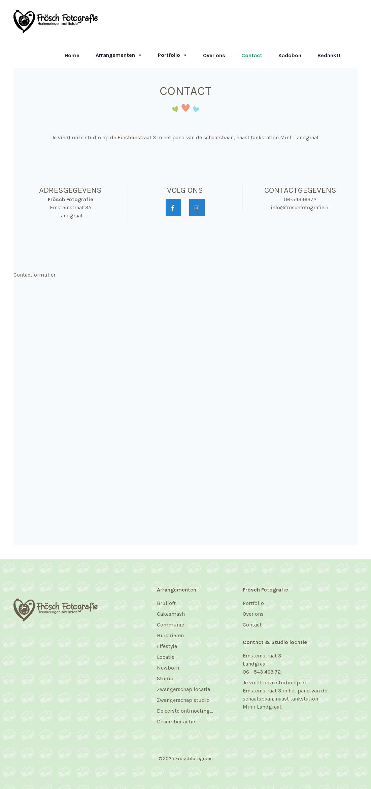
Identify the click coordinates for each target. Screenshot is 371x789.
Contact (251, 55)
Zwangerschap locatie (183, 689)
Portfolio (169, 55)
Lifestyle (167, 646)
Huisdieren (170, 635)
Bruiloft (166, 603)
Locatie (165, 657)
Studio (165, 678)
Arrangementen (116, 55)
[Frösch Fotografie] (55, 21)
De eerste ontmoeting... (185, 711)
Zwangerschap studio (183, 700)
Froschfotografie (193, 758)
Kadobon (289, 55)
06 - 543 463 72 (262, 672)
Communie (170, 624)
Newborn (168, 668)
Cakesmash (171, 614)
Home (72, 55)
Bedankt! (328, 55)
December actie (176, 721)
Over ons (214, 55)
